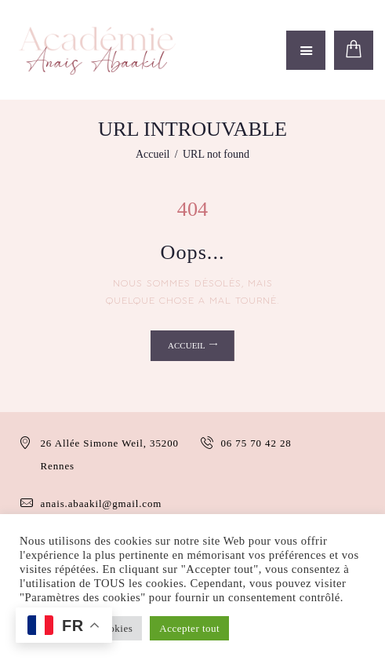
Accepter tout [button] (189, 628)
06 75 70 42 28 (256, 443)
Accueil (153, 154)
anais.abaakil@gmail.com (101, 503)
